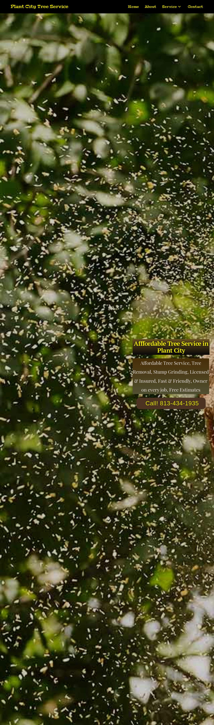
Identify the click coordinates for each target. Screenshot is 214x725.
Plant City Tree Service (39, 6)
